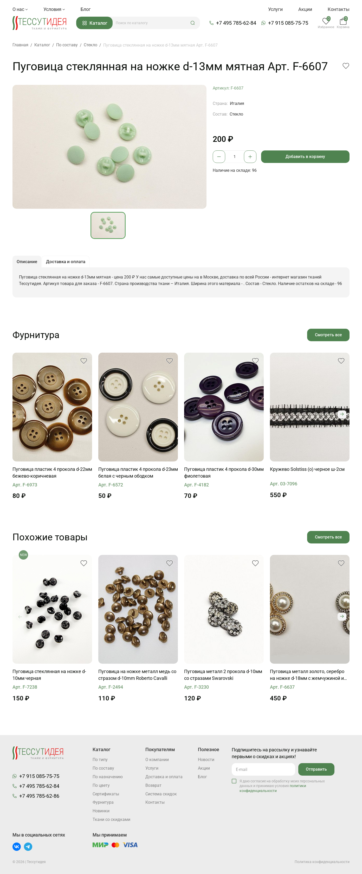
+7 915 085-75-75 (289, 23)
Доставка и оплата (164, 776)
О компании (157, 759)
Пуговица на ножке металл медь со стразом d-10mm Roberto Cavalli (137, 676)
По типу (100, 759)
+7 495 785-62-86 (39, 796)
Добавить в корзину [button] (305, 156)
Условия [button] (54, 9)
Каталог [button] (95, 23)
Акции (305, 9)
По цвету (101, 785)
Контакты (339, 9)
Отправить (316, 769)
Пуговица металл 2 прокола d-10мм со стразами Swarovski (223, 676)
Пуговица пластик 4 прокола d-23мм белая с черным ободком (138, 474)
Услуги (275, 9)
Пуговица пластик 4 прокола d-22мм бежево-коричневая (52, 474)
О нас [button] (20, 9)
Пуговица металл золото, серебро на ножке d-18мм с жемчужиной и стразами (307, 676)
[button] (193, 23)
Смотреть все (328, 335)
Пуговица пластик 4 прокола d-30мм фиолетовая (224, 474)
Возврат (153, 785)
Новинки (101, 811)
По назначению (108, 776)
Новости (206, 759)
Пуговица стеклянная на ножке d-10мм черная (49, 676)
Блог (86, 9)
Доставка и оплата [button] (67, 262)
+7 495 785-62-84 (237, 23)
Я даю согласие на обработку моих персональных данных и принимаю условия (282, 785)
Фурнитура (103, 802)
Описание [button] (27, 262)
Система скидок (161, 793)
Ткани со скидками (111, 819)
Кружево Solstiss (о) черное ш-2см (307, 470)
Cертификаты (106, 793)
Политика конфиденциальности (322, 862)
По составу (103, 768)
